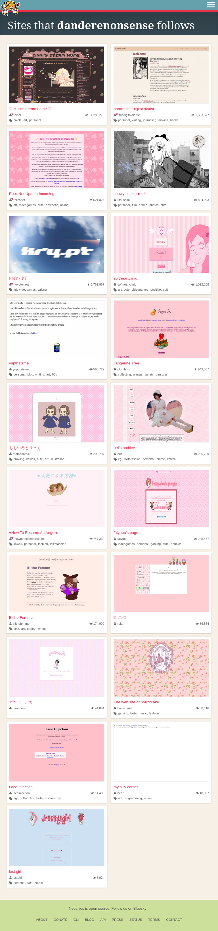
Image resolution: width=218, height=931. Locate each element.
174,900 (96, 623)
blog (30, 374)
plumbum (122, 369)
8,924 (98, 877)
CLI (76, 920)
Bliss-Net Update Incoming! (32, 194)
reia (118, 623)
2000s (38, 882)
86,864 (202, 623)
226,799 (201, 454)
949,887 (201, 369)
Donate (60, 920)
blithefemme (19, 623)
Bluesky (139, 908)
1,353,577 (200, 115)
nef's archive (124, 448)
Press (117, 920)
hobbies (176, 544)
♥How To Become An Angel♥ (33, 532)
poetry (31, 628)
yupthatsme (19, 363)
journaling (149, 120)
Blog (89, 920)
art (25, 120)
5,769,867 (95, 284)
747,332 (96, 538)
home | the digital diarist (134, 109)
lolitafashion (132, 459)
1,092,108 (200, 284)
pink (16, 628)
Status (135, 920)
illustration (57, 459)
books (174, 120)
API (103, 920)
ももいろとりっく (25, 448)
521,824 (96, 200)
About (42, 920)
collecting (124, 374)
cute (40, 205)
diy (59, 798)
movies (163, 120)
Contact (174, 920)
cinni (15, 115)
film (134, 205)
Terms (154, 920)
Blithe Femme (21, 617)
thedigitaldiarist (126, 115)
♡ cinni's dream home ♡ (30, 109)
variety (149, 374)
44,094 (97, 708)
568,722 (96, 369)
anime (64, 205)
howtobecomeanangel (27, 538)
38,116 (202, 708)
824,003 (201, 200)
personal (35, 120)
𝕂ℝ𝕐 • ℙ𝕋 (18, 278)
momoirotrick (19, 454)
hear (118, 793)
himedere (17, 708)
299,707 (96, 454)
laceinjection (19, 793)
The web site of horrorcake (136, 702)
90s (54, 374)
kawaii (30, 459)
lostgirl (15, 877)
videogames (27, 205)
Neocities (76, 908)
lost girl (15, 871)
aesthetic (52, 205)
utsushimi (122, 200)
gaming (156, 544)
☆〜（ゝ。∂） (22, 702)
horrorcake (123, 708)
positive (155, 289)
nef (118, 454)
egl (120, 459)
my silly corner (126, 787)
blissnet (17, 200)
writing (136, 120)
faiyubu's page (126, 532)
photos (153, 205)
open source (99, 908)
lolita (133, 713)
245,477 (201, 538)
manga (137, 374)
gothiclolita (27, 798)
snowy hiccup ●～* (129, 194)
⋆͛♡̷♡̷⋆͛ (120, 617)
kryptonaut (19, 284)
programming (133, 798)
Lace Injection (21, 787)
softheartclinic (125, 278)
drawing (18, 459)
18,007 (202, 793)
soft (165, 289)
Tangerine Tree (126, 363)
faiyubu (120, 538)
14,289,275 (94, 115)
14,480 (97, 793)
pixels (17, 120)
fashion (43, 544)
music (143, 713)
